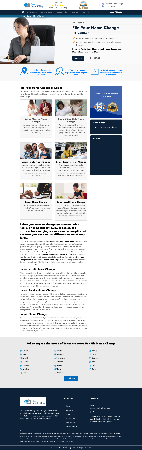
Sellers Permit (62, 12)
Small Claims (32, 12)
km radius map (106, 156)
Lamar (29, 16)
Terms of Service (71, 426)
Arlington (60, 354)
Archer (59, 350)
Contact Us (69, 410)
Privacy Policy (70, 418)
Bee (93, 361)
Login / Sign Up (116, 12)
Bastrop (94, 350)
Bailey (59, 369)
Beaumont (95, 358)
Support (86, 12)
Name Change (38, 16)
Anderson (26, 361)
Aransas (25, 373)
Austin (59, 365)
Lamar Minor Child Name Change (71, 120)
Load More (71, 378)
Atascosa (60, 361)
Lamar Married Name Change (36, 120)
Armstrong (61, 358)
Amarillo (26, 358)
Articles (75, 12)
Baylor (94, 354)
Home (23, 16)
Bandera (60, 373)
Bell (93, 365)
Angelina (26, 369)
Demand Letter (46, 12)
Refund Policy (70, 422)
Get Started (78, 58)
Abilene (25, 350)
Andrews (26, 365)
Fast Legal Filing (70, 448)
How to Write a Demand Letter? (106, 127)
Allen (24, 354)
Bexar (94, 369)
